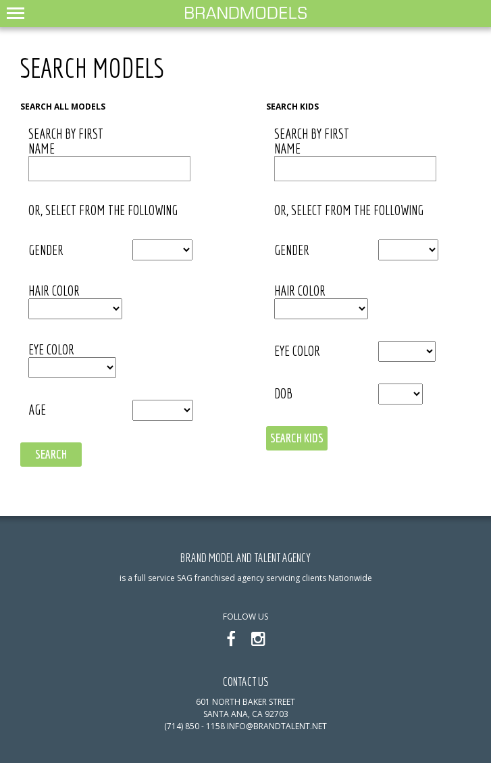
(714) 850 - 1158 (194, 726)
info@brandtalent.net (277, 726)
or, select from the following (103, 210)
